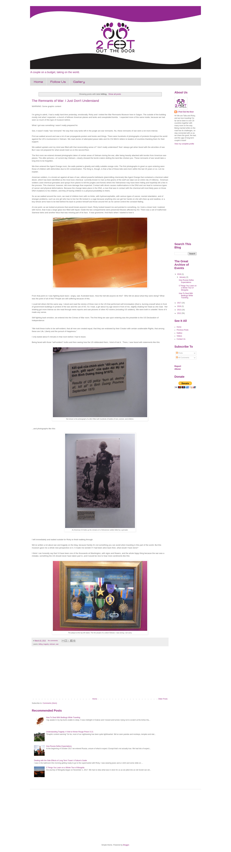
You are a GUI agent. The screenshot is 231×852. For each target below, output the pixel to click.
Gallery (79, 81)
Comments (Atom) (50, 703)
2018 (179, 274)
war (57, 644)
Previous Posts (182, 330)
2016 (179, 306)
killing (41, 644)
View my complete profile (184, 144)
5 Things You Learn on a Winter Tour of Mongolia (65, 768)
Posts (179, 353)
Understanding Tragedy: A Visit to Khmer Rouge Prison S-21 (69, 732)
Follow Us (58, 81)
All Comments (182, 358)
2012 (179, 313)
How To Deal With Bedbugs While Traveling (63, 717)
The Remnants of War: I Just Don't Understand (65, 101)
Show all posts (114, 94)
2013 (179, 310)
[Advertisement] (100, 673)
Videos (179, 336)
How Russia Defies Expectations (59, 746)
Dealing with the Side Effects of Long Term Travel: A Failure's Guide (60, 760)
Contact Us (181, 339)
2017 (179, 303)
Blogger (126, 845)
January (182, 277)
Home (38, 81)
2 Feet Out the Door (185, 112)
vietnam (52, 644)
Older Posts (163, 699)
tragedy (46, 644)
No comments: (53, 640)
